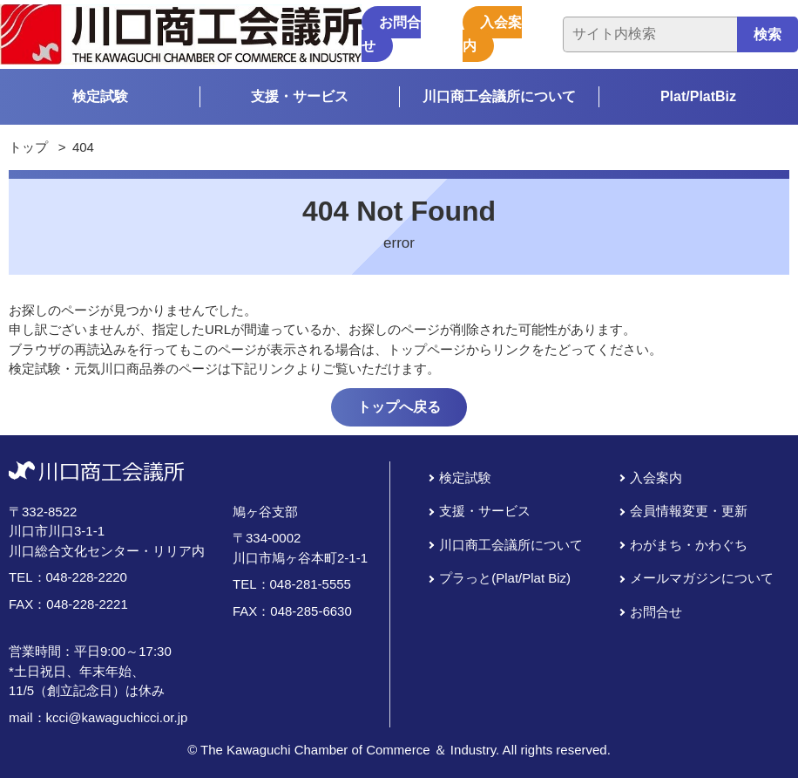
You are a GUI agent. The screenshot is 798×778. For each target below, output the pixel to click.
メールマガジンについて (702, 577)
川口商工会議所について (499, 96)
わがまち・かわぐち (688, 544)
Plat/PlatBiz (698, 96)
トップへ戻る (399, 406)
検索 (767, 34)
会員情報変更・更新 (688, 510)
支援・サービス (299, 96)
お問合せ (391, 34)
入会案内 (492, 34)
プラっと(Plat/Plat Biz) (505, 577)
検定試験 (100, 96)
